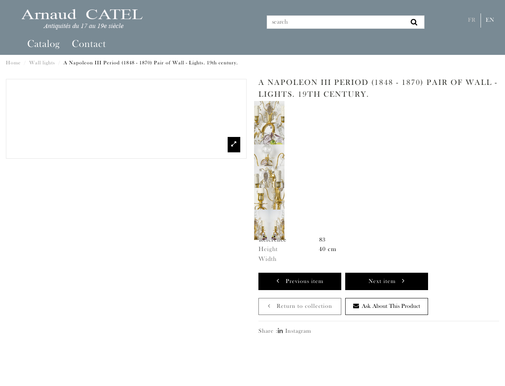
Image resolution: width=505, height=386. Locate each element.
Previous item (300, 281)
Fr (472, 20)
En (490, 20)
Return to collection (300, 306)
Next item (386, 281)
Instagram (294, 331)
